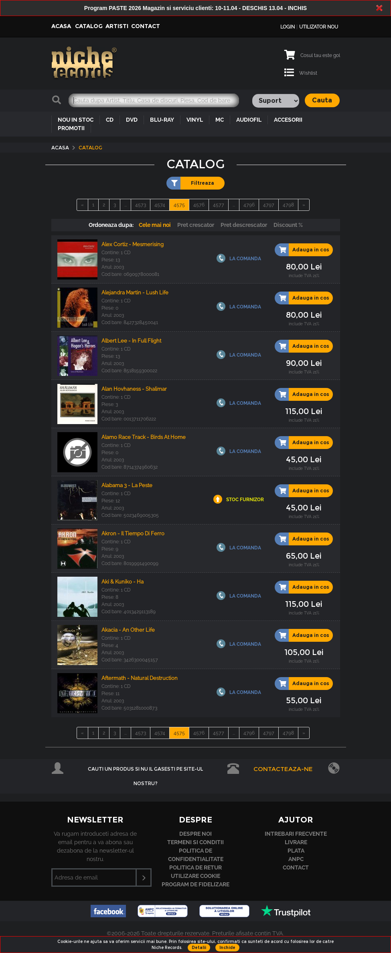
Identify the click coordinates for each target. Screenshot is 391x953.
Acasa (61, 26)
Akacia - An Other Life (128, 630)
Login (287, 27)
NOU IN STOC (75, 119)
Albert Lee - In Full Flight (131, 341)
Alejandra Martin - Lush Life (134, 293)
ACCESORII (288, 119)
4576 (199, 205)
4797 (268, 205)
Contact (145, 26)
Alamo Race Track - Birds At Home (143, 437)
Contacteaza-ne (283, 769)
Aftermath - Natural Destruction (139, 678)
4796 (249, 205)
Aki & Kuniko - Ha (122, 582)
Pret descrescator (244, 225)
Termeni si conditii (195, 842)
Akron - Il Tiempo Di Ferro (132, 534)
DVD (132, 119)
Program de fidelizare (195, 884)
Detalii (199, 947)
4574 (159, 205)
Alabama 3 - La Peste (126, 485)
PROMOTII (71, 128)
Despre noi (195, 834)
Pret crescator (195, 225)
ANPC (296, 859)
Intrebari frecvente (296, 834)
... (125, 205)
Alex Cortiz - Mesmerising (132, 244)
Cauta (322, 100)
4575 (179, 205)
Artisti (116, 26)
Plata (296, 850)
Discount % (288, 225)
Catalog (89, 26)
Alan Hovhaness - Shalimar (134, 389)
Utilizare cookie (195, 876)
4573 (140, 205)
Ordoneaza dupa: (111, 225)
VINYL (194, 119)
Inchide (227, 947)
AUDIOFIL (248, 119)
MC (219, 119)
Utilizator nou (318, 27)
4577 (218, 205)
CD (109, 119)
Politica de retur (195, 867)
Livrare (296, 842)
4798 (288, 205)
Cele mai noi (155, 225)
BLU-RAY (162, 119)
